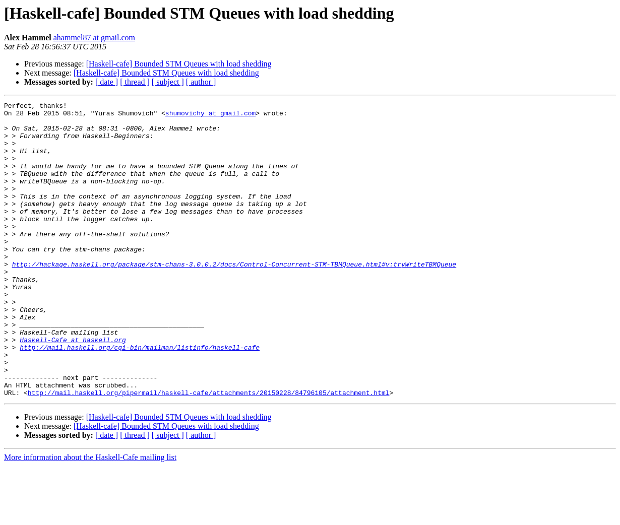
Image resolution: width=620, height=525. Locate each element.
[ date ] (106, 82)
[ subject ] (168, 82)
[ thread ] (135, 82)
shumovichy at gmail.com (210, 115)
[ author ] (201, 82)
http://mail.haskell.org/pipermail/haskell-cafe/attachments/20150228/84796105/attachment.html (209, 451)
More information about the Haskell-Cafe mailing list (90, 516)
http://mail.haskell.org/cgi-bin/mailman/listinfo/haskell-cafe (140, 397)
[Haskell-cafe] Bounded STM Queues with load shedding (179, 63)
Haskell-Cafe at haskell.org (73, 387)
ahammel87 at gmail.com (94, 37)
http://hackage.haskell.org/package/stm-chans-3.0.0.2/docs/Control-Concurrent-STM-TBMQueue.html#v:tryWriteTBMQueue (234, 297)
